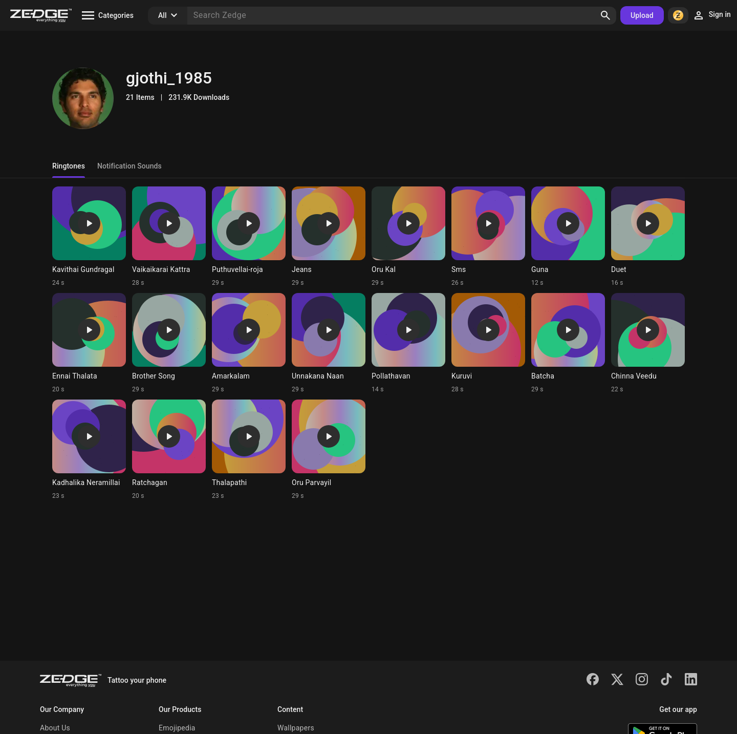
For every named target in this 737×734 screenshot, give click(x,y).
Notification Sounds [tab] (129, 166)
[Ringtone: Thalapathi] (249, 450)
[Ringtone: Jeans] (328, 236)
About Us (55, 728)
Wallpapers (295, 728)
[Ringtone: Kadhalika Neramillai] (89, 450)
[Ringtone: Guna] (568, 236)
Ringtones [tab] (68, 166)
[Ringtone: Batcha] (568, 343)
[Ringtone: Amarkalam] (249, 343)
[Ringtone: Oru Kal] (408, 236)
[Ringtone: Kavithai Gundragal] (89, 236)
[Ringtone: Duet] (648, 236)
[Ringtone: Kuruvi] (488, 343)
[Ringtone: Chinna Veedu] (648, 343)
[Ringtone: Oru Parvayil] (328, 450)
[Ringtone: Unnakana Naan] (328, 343)
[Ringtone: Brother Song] (169, 343)
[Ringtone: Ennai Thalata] (89, 343)
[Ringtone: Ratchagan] (169, 450)
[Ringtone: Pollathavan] (408, 343)
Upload (642, 15)
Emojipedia (177, 728)
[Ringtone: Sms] (488, 236)
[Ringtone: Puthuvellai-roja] (249, 236)
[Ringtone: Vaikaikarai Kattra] (169, 236)
